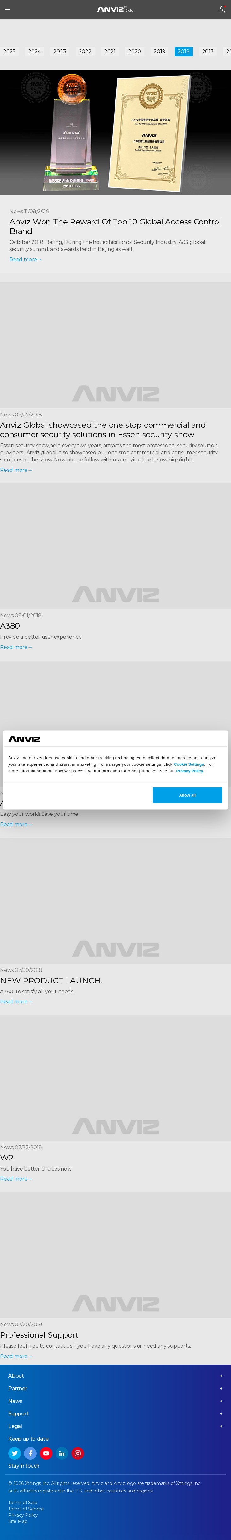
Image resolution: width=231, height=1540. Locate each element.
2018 (183, 51)
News (15, 1401)
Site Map (17, 1521)
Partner (17, 1388)
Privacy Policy (189, 770)
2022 (85, 51)
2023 (59, 51)
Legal (15, 1426)
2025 (9, 51)
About (16, 1376)
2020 (134, 51)
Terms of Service (26, 1509)
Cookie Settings (189, 764)
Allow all (187, 795)
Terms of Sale (22, 1502)
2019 (159, 51)
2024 (34, 51)
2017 (208, 51)
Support (18, 1414)
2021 (110, 51)
